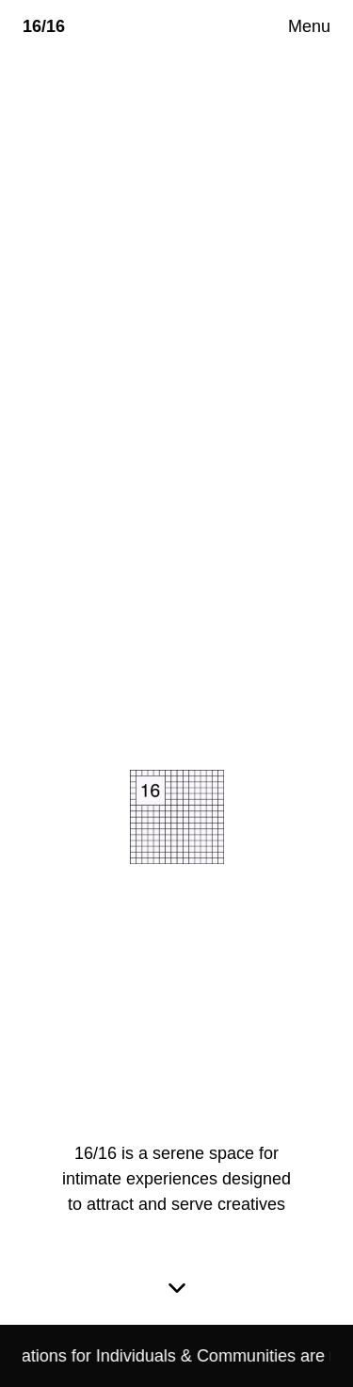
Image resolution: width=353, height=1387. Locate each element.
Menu (309, 26)
